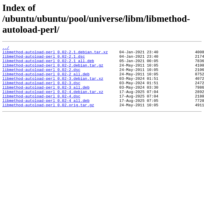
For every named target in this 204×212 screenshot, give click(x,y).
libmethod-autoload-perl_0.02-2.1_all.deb (48, 64)
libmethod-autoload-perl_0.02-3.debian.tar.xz (52, 85)
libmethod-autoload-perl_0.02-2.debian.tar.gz (52, 69)
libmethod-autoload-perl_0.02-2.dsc (41, 74)
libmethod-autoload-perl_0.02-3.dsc (41, 90)
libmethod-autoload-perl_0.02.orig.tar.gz (48, 117)
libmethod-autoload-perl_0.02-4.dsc (41, 106)
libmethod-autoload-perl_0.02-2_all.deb (45, 80)
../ (5, 48)
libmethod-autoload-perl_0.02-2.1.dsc (43, 59)
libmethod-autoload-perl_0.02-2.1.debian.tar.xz (55, 53)
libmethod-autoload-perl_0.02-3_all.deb (45, 96)
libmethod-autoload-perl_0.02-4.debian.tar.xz (52, 101)
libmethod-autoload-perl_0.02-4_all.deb (45, 112)
